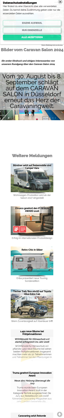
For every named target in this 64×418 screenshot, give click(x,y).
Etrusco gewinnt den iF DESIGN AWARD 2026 (32, 209)
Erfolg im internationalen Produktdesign (32, 238)
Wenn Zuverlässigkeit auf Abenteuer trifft (32, 321)
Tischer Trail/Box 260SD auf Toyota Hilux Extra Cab (32, 292)
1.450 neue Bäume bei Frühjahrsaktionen (32, 332)
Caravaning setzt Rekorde (32, 416)
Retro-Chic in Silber (32, 250)
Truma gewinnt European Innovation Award (32, 374)
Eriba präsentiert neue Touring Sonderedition (32, 279)
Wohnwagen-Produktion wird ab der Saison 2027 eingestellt (32, 196)
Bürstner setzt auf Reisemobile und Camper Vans (32, 166)
